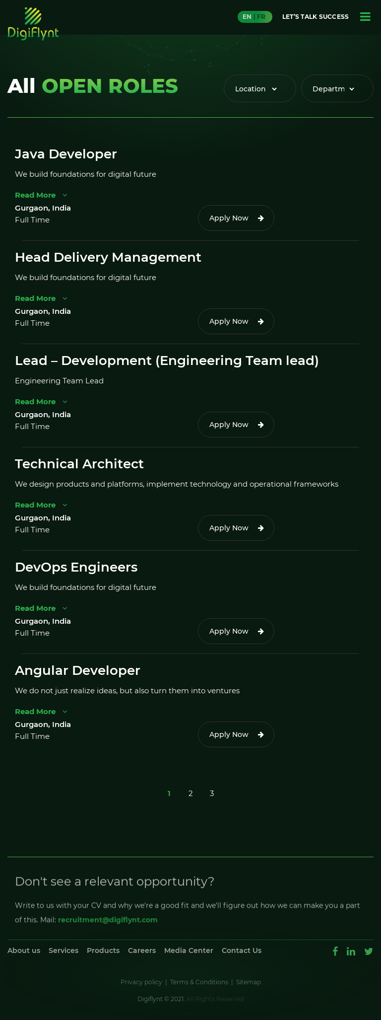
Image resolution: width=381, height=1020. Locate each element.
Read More (41, 195)
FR (261, 16)
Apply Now (229, 218)
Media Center (188, 950)
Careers (142, 950)
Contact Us (241, 950)
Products (103, 950)
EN (247, 16)
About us (23, 950)
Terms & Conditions (199, 982)
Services (63, 950)
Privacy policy (141, 982)
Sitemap (248, 982)
